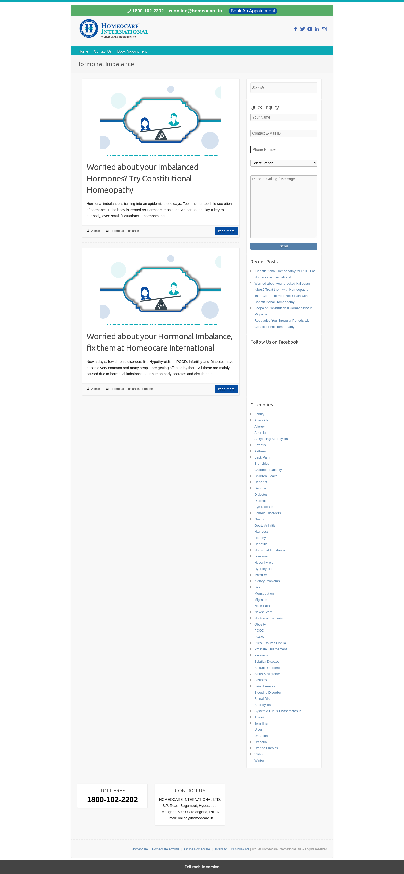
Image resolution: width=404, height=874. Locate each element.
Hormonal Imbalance (125, 231)
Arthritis (260, 445)
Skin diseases (264, 686)
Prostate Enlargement (270, 649)
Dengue (260, 488)
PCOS (259, 637)
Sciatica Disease (266, 661)
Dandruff (260, 482)
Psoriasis (261, 655)
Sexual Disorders (267, 668)
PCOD (259, 630)
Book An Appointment (253, 10)
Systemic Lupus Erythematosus (277, 711)
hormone (147, 389)
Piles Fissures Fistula (270, 643)
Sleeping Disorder (267, 692)
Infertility (260, 575)
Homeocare (140, 849)
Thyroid (259, 717)
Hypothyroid (263, 569)
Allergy (259, 426)
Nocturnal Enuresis (268, 618)
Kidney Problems (267, 581)
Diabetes (260, 494)
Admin (95, 231)
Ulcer (258, 729)
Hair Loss (261, 532)
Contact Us (103, 51)
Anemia (260, 433)
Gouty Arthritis (264, 525)
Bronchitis (261, 463)
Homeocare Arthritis (165, 849)
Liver (258, 587)
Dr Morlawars (240, 849)
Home (83, 51)
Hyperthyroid (263, 562)
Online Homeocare (197, 849)
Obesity (260, 624)
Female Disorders (267, 513)
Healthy (260, 538)
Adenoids (261, 420)
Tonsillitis (261, 723)
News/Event (263, 612)
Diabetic (260, 501)
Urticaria (260, 742)
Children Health (265, 476)
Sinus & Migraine (267, 674)
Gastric (259, 519)
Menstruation (264, 593)
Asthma (260, 451)
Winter (259, 760)
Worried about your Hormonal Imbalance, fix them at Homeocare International (159, 341)
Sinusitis (260, 680)
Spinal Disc (262, 699)
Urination (261, 736)
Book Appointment (132, 51)
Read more (226, 231)
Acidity (259, 414)
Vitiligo (259, 754)
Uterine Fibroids (266, 748)
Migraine (260, 600)
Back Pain (262, 457)
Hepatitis (260, 544)
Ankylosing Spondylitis (271, 439)
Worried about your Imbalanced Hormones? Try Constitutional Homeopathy (143, 178)
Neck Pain (262, 606)
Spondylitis (262, 705)
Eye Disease (263, 507)
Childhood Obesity (268, 470)
